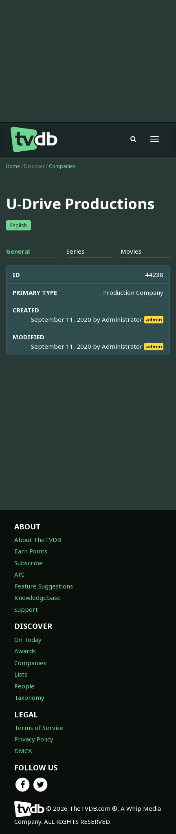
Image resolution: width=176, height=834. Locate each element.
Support (26, 609)
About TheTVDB (37, 539)
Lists (20, 674)
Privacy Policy (33, 739)
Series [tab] (75, 251)
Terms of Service (39, 727)
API (19, 574)
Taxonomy (29, 697)
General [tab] (18, 251)
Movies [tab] (131, 251)
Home (13, 166)
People (24, 686)
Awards (25, 651)
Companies (62, 166)
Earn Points (30, 551)
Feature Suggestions (43, 586)
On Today (28, 639)
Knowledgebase (37, 597)
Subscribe (28, 563)
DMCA (23, 751)
